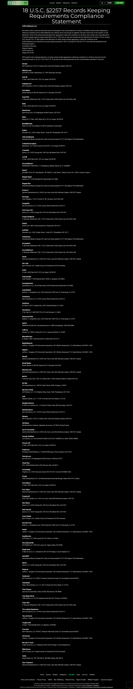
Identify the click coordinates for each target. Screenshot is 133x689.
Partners (92, 675)
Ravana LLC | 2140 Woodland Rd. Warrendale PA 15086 (40, 179)
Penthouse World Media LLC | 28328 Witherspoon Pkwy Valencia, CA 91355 (46, 452)
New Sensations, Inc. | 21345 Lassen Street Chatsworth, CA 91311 (43, 206)
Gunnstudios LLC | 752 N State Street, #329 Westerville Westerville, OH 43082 (47, 285)
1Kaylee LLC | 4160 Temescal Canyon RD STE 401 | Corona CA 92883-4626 (46, 472)
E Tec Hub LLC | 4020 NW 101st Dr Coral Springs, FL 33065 (41, 312)
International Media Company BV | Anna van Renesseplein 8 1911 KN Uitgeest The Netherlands (52, 139)
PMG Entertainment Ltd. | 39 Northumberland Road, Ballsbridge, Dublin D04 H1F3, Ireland (50, 478)
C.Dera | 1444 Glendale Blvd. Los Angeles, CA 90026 (39, 625)
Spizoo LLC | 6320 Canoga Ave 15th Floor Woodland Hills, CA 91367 (44, 152)
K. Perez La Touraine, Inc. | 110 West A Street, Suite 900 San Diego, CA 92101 (47, 405)
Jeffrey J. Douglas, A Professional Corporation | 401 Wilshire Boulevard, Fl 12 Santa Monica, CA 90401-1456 (57, 345)
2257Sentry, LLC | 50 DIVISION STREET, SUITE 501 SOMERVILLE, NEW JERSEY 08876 (50, 438)
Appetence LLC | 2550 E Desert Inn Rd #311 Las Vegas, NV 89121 (43, 146)
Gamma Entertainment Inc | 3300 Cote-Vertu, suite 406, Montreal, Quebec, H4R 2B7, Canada (51, 192)
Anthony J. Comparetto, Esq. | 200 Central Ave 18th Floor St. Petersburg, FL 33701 (48, 292)
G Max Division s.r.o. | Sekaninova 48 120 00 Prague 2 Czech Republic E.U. (46, 552)
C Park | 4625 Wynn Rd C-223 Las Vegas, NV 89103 (39, 79)
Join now (85, 675)
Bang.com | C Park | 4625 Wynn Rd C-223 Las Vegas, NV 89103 (42, 119)
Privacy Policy (41, 680)
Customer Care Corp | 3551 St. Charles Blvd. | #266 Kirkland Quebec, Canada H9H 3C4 (50, 379)
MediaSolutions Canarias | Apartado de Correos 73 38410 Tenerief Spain (45, 425)
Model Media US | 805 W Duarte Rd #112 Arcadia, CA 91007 (41, 93)
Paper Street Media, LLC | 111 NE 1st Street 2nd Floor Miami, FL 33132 (45, 585)
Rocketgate (89, 685)
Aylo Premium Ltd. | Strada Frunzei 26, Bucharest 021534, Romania (43, 266)
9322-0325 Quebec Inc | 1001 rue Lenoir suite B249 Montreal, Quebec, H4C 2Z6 (48, 498)
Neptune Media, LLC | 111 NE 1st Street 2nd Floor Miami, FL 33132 (44, 399)
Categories (66, 3)
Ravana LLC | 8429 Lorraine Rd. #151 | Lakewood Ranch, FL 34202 (43, 332)
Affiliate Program (93, 680)
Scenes (52, 3)
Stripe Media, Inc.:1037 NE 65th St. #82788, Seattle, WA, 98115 (42, 658)
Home (42, 675)
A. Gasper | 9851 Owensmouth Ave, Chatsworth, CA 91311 (41, 339)
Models (58, 3)
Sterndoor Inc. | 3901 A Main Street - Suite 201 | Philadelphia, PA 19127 (45, 232)
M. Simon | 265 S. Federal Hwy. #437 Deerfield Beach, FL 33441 (43, 305)
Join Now (119, 3)
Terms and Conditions (28, 680)
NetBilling (96, 685)
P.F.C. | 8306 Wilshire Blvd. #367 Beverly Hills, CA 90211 (40, 465)
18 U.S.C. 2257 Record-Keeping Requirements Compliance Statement (95, 687)
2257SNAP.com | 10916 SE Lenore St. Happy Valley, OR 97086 (42, 545)
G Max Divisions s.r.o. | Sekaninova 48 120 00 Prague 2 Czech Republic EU (46, 645)
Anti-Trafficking (58, 680)
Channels (74, 3)
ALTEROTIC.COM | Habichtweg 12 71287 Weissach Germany (41, 73)
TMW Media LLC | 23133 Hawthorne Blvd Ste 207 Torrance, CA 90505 (44, 598)
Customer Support (106, 680)
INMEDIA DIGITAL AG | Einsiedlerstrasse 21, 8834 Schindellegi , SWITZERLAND (48, 325)
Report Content (81, 680)
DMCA (50, 680)
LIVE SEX (71, 675)
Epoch (84, 685)
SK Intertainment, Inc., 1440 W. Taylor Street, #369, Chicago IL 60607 (44, 385)
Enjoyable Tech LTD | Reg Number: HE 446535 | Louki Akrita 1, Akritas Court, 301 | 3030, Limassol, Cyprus (56, 172)
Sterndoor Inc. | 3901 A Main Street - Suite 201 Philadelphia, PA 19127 (45, 132)
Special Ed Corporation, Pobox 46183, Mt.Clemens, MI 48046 (42, 592)
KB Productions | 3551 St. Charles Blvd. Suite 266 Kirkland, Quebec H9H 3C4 (46, 66)
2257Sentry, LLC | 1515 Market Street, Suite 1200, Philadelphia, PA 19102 (46, 392)
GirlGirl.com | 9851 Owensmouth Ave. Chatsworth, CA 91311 (41, 226)
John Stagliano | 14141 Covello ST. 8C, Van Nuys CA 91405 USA (42, 199)
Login (109, 3)
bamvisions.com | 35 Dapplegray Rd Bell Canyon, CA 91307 (41, 112)
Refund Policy (69, 680)
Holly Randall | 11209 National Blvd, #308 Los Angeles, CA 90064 (43, 279)
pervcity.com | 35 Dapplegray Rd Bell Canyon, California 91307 (42, 458)
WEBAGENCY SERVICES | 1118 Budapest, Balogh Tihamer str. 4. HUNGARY (46, 166)
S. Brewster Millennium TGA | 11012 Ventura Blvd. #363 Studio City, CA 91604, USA (49, 99)
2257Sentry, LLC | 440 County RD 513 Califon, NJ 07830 (40, 538)
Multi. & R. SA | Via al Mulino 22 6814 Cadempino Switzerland (42, 126)
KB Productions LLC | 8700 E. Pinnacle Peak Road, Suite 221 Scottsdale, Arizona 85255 (50, 578)
